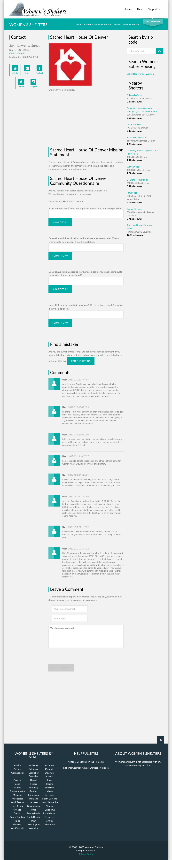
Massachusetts (17, 791)
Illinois (33, 783)
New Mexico (33, 806)
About (140, 7)
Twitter (21, 83)
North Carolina (49, 798)
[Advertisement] (27, 145)
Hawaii (33, 780)
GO (159, 50)
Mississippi (17, 798)
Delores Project (134, 124)
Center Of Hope (134, 209)
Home (128, 7)
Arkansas (49, 765)
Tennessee (50, 817)
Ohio (33, 809)
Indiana (49, 783)
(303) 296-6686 (17, 53)
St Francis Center (135, 95)
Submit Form (60, 222)
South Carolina (17, 817)
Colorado (49, 769)
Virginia (50, 820)
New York (17, 809)
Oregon (17, 813)
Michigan (17, 794)
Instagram (33, 83)
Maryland (33, 791)
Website (15, 69)
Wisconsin (50, 824)
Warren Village (133, 166)
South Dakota (33, 817)
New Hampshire (50, 802)
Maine (50, 791)
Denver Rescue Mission (138, 179)
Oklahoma (50, 809)
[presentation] (73, 657)
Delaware (49, 772)
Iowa (49, 780)
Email (27, 69)
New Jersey (17, 806)
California (33, 769)
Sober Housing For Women (140, 73)
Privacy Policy (86, 854)
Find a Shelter (152, 21)
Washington (34, 824)
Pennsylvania (33, 813)
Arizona (17, 769)
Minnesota (33, 794)
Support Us (154, 7)
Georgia (17, 780)
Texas (17, 820)
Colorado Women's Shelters (98, 24)
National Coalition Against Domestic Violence (86, 767)
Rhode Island (49, 813)
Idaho (17, 783)
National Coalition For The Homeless (86, 761)
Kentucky (33, 787)
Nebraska (33, 802)
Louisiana (49, 787)
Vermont (17, 824)
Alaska (17, 765)
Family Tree (132, 192)
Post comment (61, 667)
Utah (33, 820)
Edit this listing (81, 361)
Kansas (17, 787)
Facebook (39, 69)
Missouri (49, 794)
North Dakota (17, 802)
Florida (49, 776)
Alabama (33, 765)
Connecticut (17, 772)
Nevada (50, 806)
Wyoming (33, 828)
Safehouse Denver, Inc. (137, 137)
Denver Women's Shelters (127, 24)
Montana (33, 798)
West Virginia (17, 828)
